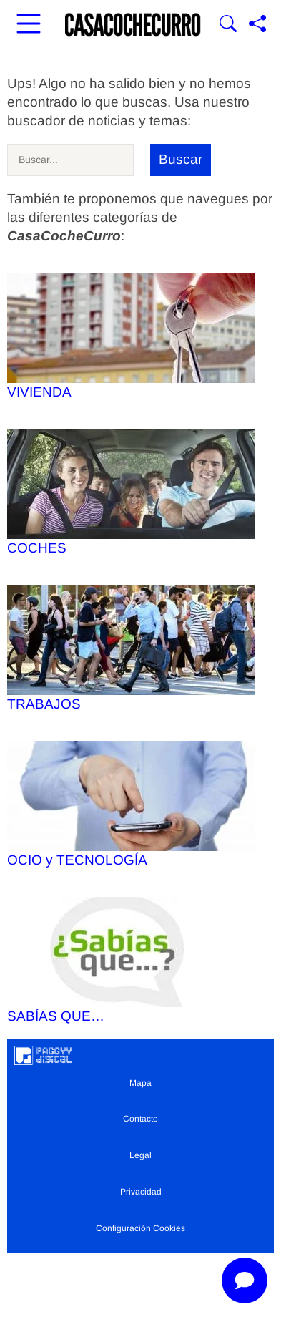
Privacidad (141, 1192)
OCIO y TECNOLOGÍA (131, 804)
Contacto (140, 1119)
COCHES (131, 492)
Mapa (140, 1083)
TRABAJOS (131, 648)
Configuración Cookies (140, 1228)
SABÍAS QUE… (131, 960)
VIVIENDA (131, 336)
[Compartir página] (257, 25)
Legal (140, 1155)
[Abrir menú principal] (28, 25)
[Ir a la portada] (133, 25)
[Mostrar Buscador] (228, 25)
